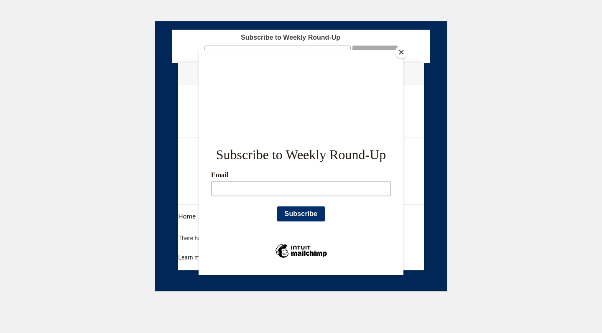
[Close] (401, 52)
